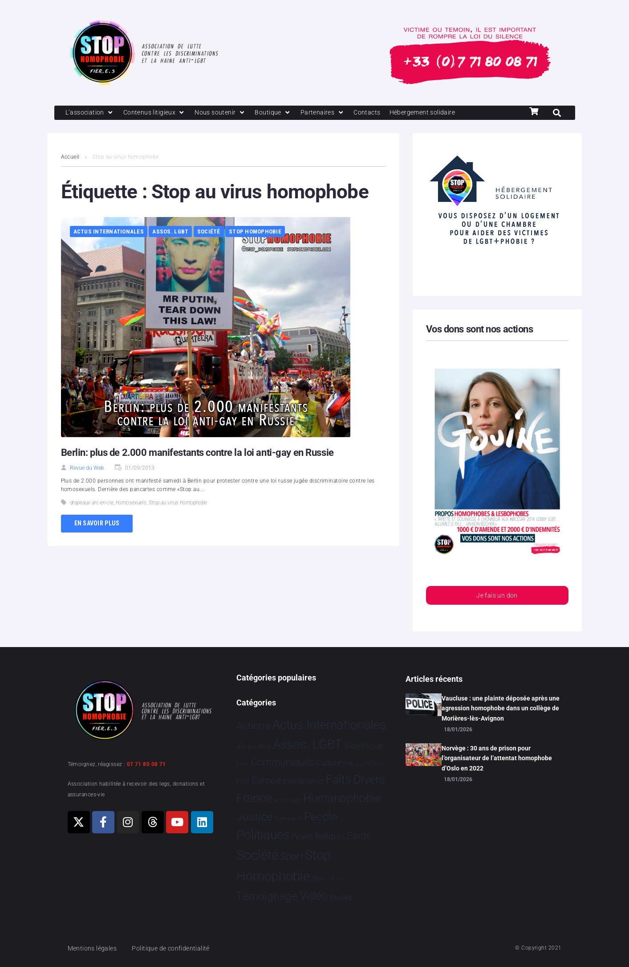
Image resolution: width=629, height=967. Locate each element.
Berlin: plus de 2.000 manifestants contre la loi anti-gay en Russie (197, 453)
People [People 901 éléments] (320, 816)
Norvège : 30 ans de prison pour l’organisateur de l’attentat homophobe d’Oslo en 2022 (497, 758)
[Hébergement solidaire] (435, 113)
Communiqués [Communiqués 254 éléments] (282, 762)
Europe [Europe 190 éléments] (266, 780)
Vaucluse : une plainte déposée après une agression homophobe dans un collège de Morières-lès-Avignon (501, 708)
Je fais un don (496, 597)
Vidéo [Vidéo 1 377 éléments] (314, 895)
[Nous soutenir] (226, 113)
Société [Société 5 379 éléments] (257, 855)
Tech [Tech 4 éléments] (318, 879)
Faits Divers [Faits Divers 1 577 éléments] (355, 779)
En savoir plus (97, 524)
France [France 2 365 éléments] (254, 798)
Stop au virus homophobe (178, 503)
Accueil (70, 158)
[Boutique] (280, 113)
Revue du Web (87, 469)
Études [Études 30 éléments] (341, 897)
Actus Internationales (108, 232)
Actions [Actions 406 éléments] (253, 726)
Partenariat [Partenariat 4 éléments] (288, 818)
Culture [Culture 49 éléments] (328, 763)
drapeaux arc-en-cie (92, 503)
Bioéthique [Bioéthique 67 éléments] (364, 746)
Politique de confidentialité (176, 948)
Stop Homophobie (255, 232)
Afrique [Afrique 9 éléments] (246, 746)
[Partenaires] (331, 113)
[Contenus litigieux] (158, 113)
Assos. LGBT (170, 232)
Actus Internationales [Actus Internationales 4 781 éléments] (329, 724)
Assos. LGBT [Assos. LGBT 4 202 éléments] (307, 745)
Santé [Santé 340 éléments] (359, 836)
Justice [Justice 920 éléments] (254, 816)
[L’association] (91, 113)
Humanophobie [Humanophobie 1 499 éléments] (342, 798)
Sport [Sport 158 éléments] (291, 857)
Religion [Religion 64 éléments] (330, 837)
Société (208, 232)
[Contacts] (377, 113)
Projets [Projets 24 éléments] (302, 837)
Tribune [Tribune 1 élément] (334, 879)
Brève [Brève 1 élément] (242, 764)
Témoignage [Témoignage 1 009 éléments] (266, 895)
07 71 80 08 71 (146, 764)
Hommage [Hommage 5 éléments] (287, 800)
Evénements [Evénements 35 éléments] (303, 780)
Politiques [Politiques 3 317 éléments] (262, 835)
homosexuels (131, 503)
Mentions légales (94, 948)
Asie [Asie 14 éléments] (265, 747)
